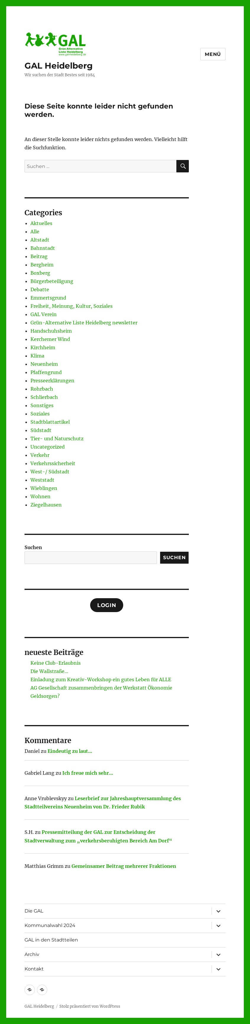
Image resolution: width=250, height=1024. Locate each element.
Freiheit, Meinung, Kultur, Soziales (71, 306)
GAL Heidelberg (59, 66)
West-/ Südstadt (49, 472)
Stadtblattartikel (50, 422)
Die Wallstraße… (49, 671)
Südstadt (40, 430)
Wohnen (40, 496)
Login (106, 605)
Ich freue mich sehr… (87, 773)
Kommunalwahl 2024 (50, 925)
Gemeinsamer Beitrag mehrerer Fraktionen (124, 866)
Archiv (32, 954)
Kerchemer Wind (50, 339)
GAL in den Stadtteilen (51, 940)
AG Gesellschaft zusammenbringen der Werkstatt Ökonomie (101, 688)
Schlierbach (44, 397)
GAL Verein (43, 314)
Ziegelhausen (46, 505)
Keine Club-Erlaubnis (55, 663)
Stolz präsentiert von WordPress (89, 1006)
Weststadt (42, 480)
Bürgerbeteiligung (51, 281)
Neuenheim (44, 364)
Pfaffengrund (46, 372)
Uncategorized (47, 447)
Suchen (33, 547)
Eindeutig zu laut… (70, 751)
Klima (37, 356)
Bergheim (41, 265)
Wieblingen (43, 488)
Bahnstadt (42, 248)
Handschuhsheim (51, 331)
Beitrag (39, 256)
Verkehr (39, 455)
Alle (34, 231)
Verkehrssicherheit (52, 463)
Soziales (40, 414)
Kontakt (34, 969)
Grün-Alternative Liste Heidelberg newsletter (83, 323)
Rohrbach (41, 389)
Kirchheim (42, 347)
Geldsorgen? (45, 696)
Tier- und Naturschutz (57, 438)
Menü (213, 54)
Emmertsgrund (48, 298)
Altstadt (39, 240)
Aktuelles (41, 223)
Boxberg (40, 273)
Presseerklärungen (52, 381)
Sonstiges (41, 405)
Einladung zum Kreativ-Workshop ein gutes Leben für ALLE (100, 679)
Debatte (39, 289)
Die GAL (34, 911)
